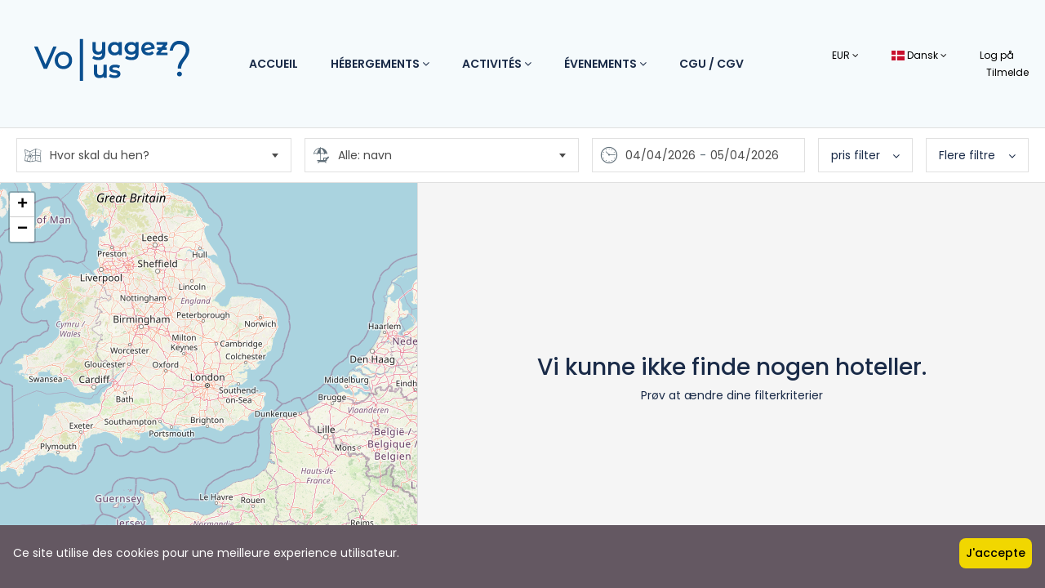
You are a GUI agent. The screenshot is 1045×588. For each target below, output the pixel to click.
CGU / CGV (711, 64)
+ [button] (22, 205)
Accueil (273, 64)
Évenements (605, 64)
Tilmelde (1007, 72)
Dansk (919, 55)
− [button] (22, 229)
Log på (997, 55)
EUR (845, 55)
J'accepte (995, 553)
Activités (496, 64)
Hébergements (380, 64)
